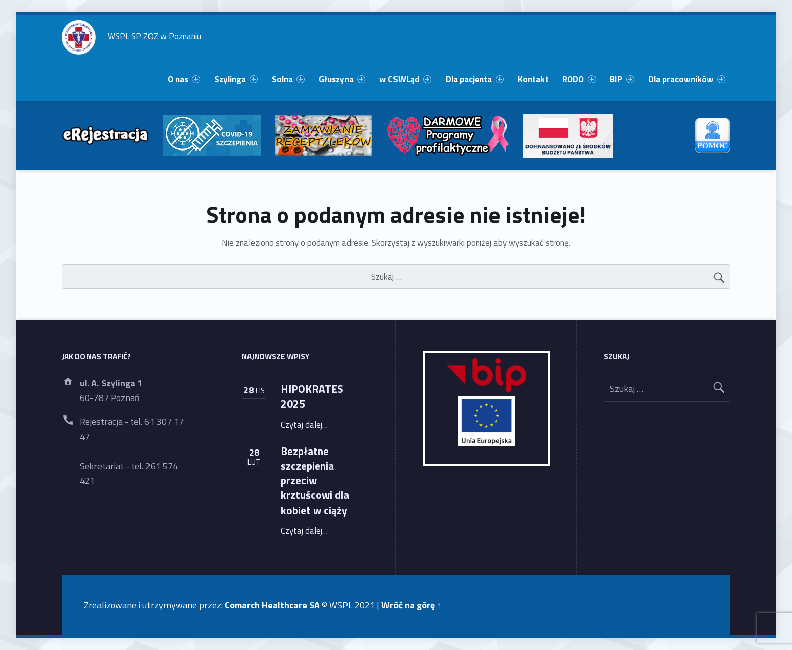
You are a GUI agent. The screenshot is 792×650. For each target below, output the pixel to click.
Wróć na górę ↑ (411, 605)
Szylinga (236, 79)
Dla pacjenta (474, 79)
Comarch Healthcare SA (272, 605)
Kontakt (533, 79)
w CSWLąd (405, 79)
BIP (622, 79)
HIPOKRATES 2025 (312, 396)
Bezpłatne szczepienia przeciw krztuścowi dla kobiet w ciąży (315, 480)
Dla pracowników (686, 79)
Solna (288, 79)
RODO (579, 79)
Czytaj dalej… (304, 424)
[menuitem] (184, 79)
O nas (184, 79)
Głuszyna (342, 79)
